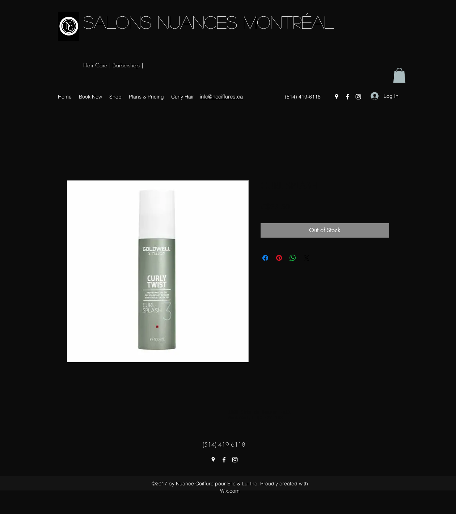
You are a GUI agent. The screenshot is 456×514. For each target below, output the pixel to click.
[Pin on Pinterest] (279, 258)
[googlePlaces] (336, 96)
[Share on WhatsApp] (292, 258)
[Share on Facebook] (265, 258)
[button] (399, 75)
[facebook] (347, 96)
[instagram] (358, 96)
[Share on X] (306, 258)
